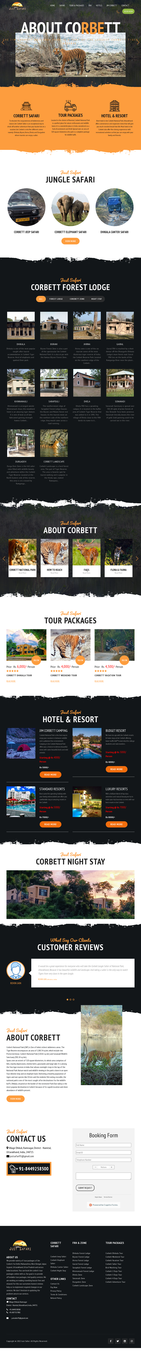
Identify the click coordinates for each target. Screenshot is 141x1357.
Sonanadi (120, 406)
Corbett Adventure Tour (115, 1291)
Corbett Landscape (54, 467)
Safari (51, 5)
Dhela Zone (77, 1283)
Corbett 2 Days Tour (114, 1280)
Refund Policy (56, 1307)
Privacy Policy (56, 1300)
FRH (75, 5)
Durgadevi (21, 467)
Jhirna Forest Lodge (81, 1269)
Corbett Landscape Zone (83, 1294)
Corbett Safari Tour (113, 1273)
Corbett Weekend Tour (64, 682)
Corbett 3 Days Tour (114, 1283)
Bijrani (54, 347)
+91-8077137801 (14, 1321)
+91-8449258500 (14, 1318)
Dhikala (21, 347)
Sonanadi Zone (79, 1287)
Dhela (87, 406)
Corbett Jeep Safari (26, 233)
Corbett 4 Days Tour (114, 1287)
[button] (67, 1008)
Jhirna (87, 347)
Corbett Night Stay (58, 1279)
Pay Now (54, 1296)
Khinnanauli (21, 406)
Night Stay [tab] (98, 301)
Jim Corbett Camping (53, 737)
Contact (105, 5)
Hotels (83, 5)
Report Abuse (98, 1206)
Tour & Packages (63, 5)
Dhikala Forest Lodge (81, 1262)
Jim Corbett (93, 5)
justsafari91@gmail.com (22, 1165)
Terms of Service (108, 1206)
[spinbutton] (103, 1176)
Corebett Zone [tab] (77, 301)
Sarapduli (54, 406)
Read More (11, 688)
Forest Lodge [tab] (55, 301)
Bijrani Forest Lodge (81, 1266)
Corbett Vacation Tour (108, 682)
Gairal (120, 347)
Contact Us (55, 1292)
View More (70, 243)
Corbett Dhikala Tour (19, 682)
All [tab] (38, 301)
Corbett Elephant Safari (70, 233)
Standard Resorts (52, 796)
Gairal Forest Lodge (81, 1273)
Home (43, 5)
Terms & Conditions (59, 1303)
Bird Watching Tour (114, 1276)
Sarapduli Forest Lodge (82, 1276)
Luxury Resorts (117, 796)
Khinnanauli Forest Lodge (83, 1280)
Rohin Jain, (47, 987)
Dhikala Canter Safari (114, 233)
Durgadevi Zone (79, 1291)
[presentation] (2, 43)
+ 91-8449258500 (34, 1178)
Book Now (128, 5)
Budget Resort (116, 737)
